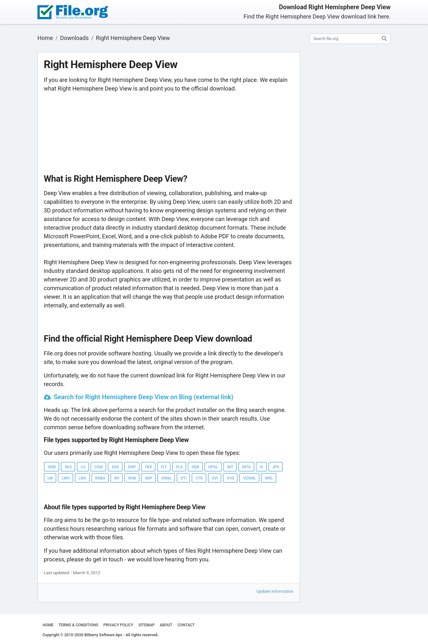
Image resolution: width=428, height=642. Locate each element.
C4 (83, 467)
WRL (269, 478)
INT (230, 467)
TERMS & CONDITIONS (78, 625)
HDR (195, 467)
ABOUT (166, 625)
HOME (48, 625)
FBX (148, 467)
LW (50, 478)
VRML (166, 478)
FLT (164, 467)
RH (116, 478)
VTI (183, 478)
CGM (98, 467)
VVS (230, 478)
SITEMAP (146, 625)
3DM (52, 467)
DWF (132, 467)
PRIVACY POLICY (118, 625)
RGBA (100, 478)
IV (261, 467)
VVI (215, 478)
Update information (275, 591)
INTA (246, 467)
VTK (199, 478)
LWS (82, 478)
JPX (275, 467)
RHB (132, 478)
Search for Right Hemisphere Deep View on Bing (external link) (144, 397)
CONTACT (186, 625)
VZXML (249, 478)
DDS (115, 467)
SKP (148, 478)
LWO (66, 478)
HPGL (213, 467)
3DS (68, 467)
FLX (179, 467)
